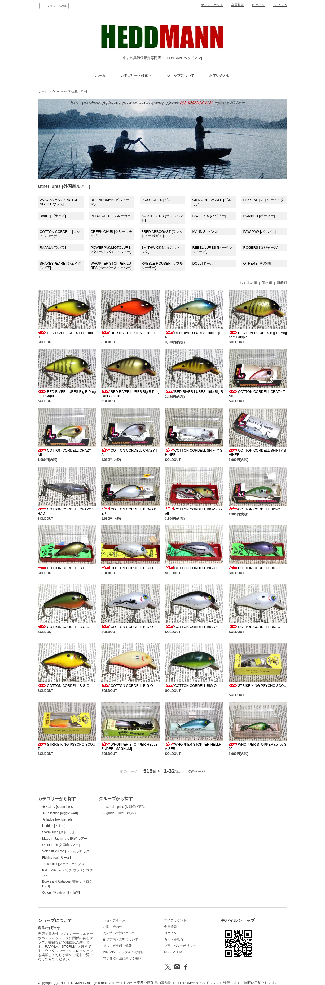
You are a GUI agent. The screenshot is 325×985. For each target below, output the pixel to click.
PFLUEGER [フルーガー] (110, 216)
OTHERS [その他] (257, 263)
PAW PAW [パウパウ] (259, 232)
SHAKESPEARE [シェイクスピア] (60, 265)
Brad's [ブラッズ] (53, 216)
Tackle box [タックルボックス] (63, 864)
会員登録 (237, 5)
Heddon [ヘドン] (53, 826)
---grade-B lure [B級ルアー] (122, 813)
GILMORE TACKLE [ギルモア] (211, 202)
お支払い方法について (119, 933)
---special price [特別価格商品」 (125, 807)
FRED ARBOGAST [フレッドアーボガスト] (162, 234)
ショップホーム (114, 920)
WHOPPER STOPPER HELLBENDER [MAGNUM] (129, 746)
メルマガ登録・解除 (117, 946)
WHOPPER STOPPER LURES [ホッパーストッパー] (110, 265)
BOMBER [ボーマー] (259, 216)
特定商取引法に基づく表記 (122, 958)
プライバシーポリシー (180, 946)
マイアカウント (212, 5)
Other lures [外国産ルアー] (69, 91)
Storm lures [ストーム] (58, 832)
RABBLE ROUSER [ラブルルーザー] (162, 265)
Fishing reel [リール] (56, 857)
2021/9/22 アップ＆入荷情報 (123, 952)
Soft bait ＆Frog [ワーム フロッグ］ (67, 851)
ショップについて (180, 76)
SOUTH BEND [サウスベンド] (162, 218)
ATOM (177, 952)
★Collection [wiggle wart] (60, 813)
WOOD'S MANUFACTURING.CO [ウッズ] (60, 202)
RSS (167, 952)
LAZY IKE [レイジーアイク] (264, 200)
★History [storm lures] (58, 807)
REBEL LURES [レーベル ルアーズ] (211, 250)
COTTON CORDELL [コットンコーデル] (60, 234)
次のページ (196, 771)
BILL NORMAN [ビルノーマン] (109, 202)
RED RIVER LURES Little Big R (194, 392)
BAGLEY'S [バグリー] (209, 216)
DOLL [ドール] (203, 263)
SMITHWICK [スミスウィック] (160, 250)
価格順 (267, 283)
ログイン (258, 5)
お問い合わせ (219, 76)
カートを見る (173, 939)
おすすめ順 (248, 283)
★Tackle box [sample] (57, 819)
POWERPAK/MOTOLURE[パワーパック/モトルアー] (110, 250)
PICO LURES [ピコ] (156, 200)
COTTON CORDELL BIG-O (254, 509)
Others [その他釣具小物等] (61, 892)
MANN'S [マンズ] (205, 232)
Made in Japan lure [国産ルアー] (65, 838)
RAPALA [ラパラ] (53, 247)
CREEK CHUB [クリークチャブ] (111, 234)
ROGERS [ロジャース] (260, 247)
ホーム (100, 76)
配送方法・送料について (120, 939)
